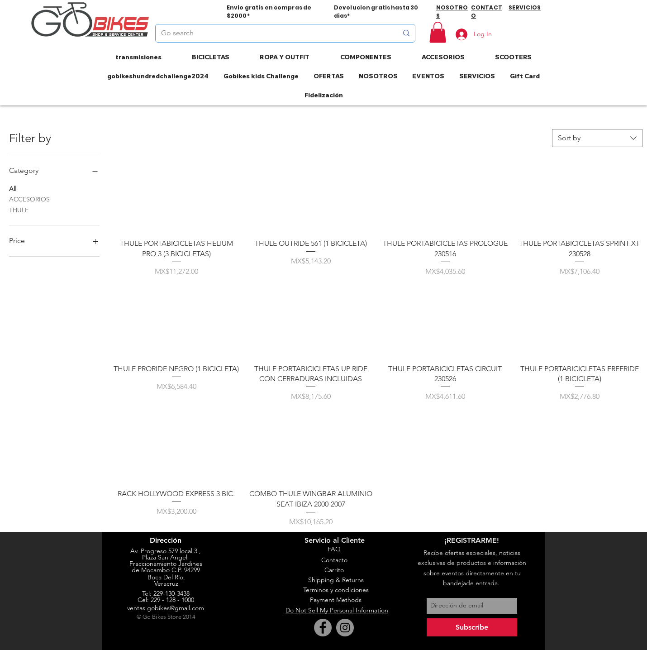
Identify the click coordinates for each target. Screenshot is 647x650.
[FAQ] (334, 549)
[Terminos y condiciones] (336, 590)
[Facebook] (323, 627)
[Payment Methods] (336, 600)
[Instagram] (345, 627)
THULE (19, 209)
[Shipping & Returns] (335, 580)
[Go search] (272, 33)
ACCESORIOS (29, 198)
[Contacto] (334, 560)
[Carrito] (334, 570)
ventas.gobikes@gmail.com (165, 608)
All (12, 188)
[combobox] (597, 138)
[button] (438, 32)
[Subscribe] (472, 627)
